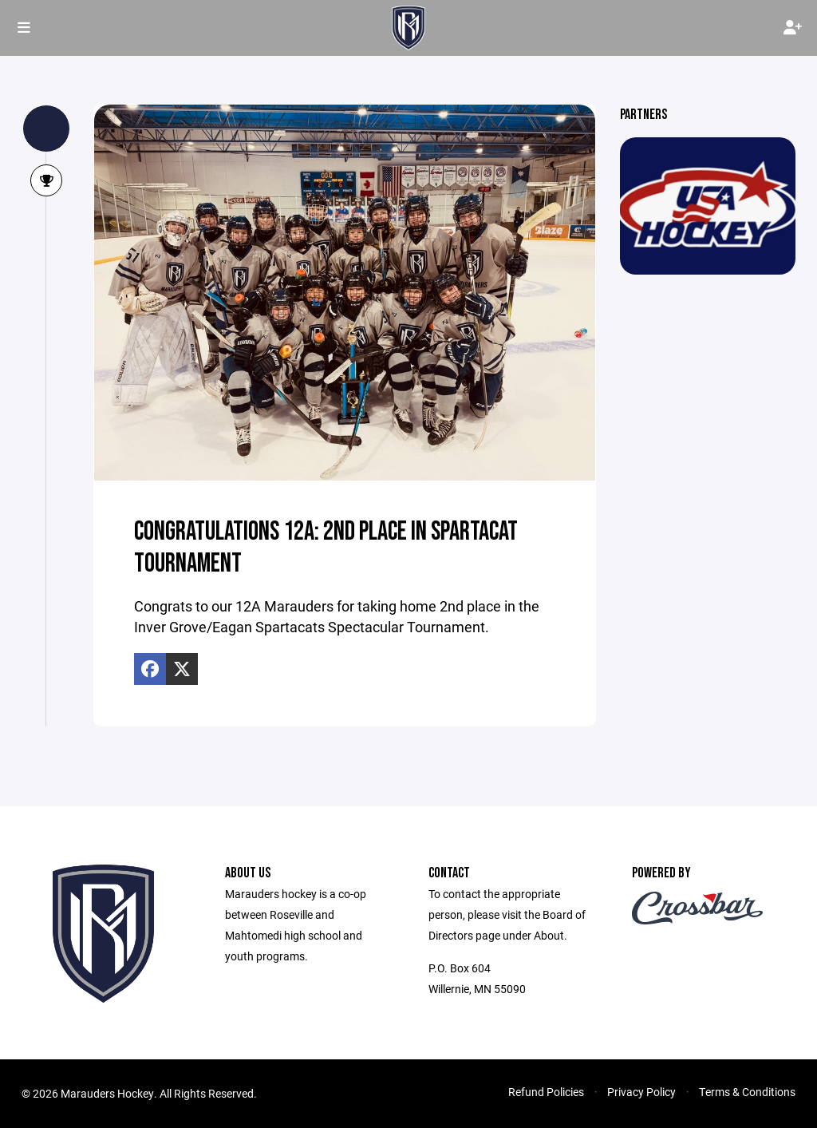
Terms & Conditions (747, 1091)
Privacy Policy (641, 1091)
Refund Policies (546, 1091)
